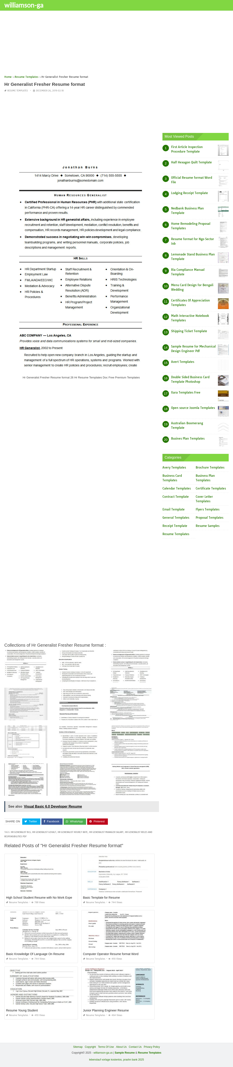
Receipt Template (174, 526)
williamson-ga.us (103, 1052)
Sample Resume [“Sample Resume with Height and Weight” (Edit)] (125, 1052)
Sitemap (78, 1046)
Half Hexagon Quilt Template (191, 162)
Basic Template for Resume (101, 897)
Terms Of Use (106, 1046)
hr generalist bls (21, 832)
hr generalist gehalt (44, 832)
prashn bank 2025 (133, 1059)
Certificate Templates (211, 488)
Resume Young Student (22, 1010)
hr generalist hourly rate (73, 832)
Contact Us (135, 1046)
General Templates (175, 518)
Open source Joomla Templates (193, 408)
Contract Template (175, 497)
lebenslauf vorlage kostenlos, (106, 1059)
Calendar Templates (176, 488)
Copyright (90, 1046)
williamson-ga (23, 5)
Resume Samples (207, 526)
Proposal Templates (209, 518)
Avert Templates (182, 362)
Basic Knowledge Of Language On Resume (35, 954)
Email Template (173, 509)
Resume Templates (17, 90)
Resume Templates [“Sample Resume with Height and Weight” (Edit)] (149, 1052)
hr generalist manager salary (106, 832)
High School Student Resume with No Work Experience (43, 897)
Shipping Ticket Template (189, 331)
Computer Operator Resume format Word (111, 954)
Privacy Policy (152, 1046)
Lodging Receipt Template (189, 193)
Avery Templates (174, 467)
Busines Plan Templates (188, 438)
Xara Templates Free (185, 392)
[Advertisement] (116, 44)
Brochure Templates (210, 467)
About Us (121, 1046)
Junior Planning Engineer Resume (106, 1010)
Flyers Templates (207, 509)
